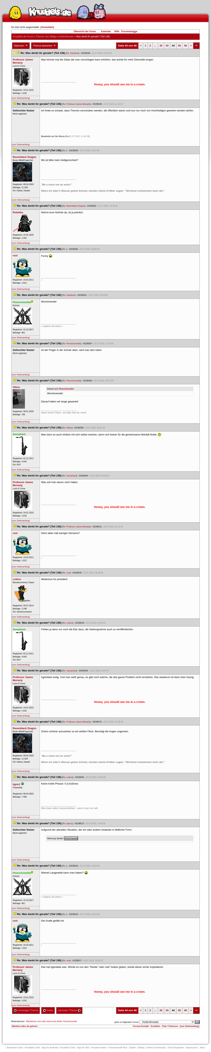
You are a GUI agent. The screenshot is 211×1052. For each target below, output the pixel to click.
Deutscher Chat (15, 1047)
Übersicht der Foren (85, 31)
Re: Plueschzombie (72, 343)
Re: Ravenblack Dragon (74, 206)
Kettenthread (66, 36)
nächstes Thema (69, 1010)
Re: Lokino (68, 623)
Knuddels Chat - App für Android (41, 1047)
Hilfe (116, 31)
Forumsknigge (129, 31)
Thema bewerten (44, 45)
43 (167, 45)
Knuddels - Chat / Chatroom (164, 1026)
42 (161, 45)
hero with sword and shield (49, 1021)
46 (185, 45)
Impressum (192, 1047)
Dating (141, 1047)
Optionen (21, 45)
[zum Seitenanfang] (21, 98)
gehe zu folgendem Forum (127, 1022)
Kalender (106, 31)
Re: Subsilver (72, 53)
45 (179, 45)
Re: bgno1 (67, 823)
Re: (65, 150)
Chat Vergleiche (176, 1047)
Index (48, 1010)
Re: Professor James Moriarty (76, 104)
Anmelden (47, 27)
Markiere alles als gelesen (25, 1026)
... (155, 45)
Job (202, 1047)
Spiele (133, 1047)
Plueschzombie (66, 389)
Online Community (156, 1047)
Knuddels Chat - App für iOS (74, 1047)
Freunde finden (98, 1047)
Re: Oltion (67, 427)
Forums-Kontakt (141, 1026)
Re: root (66, 572)
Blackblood (31, 1021)
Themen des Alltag (46, 36)
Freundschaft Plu (118, 1047)
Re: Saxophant (69, 475)
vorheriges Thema (26, 1010)
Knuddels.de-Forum (23, 36)
